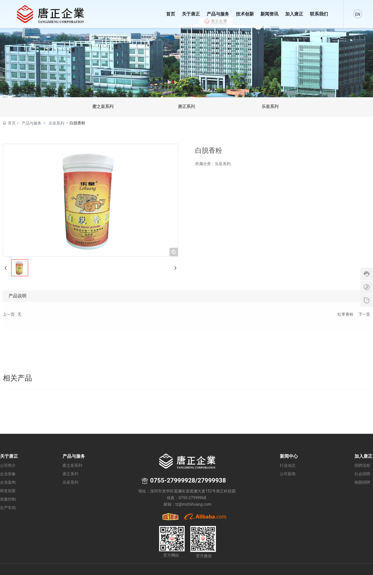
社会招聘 (362, 474)
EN (357, 14)
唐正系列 (186, 106)
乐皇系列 (270, 106)
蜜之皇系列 (102, 106)
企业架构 (8, 482)
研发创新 (8, 491)
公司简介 (8, 465)
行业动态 (288, 465)
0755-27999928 (172, 480)
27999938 (212, 480)
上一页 (9, 314)
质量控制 (8, 499)
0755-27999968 (192, 498)
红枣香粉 (345, 314)
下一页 (364, 314)
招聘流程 (362, 465)
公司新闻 (288, 474)
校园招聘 (362, 482)
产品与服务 (31, 123)
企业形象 (8, 474)
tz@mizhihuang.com (193, 504)
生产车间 (8, 508)
